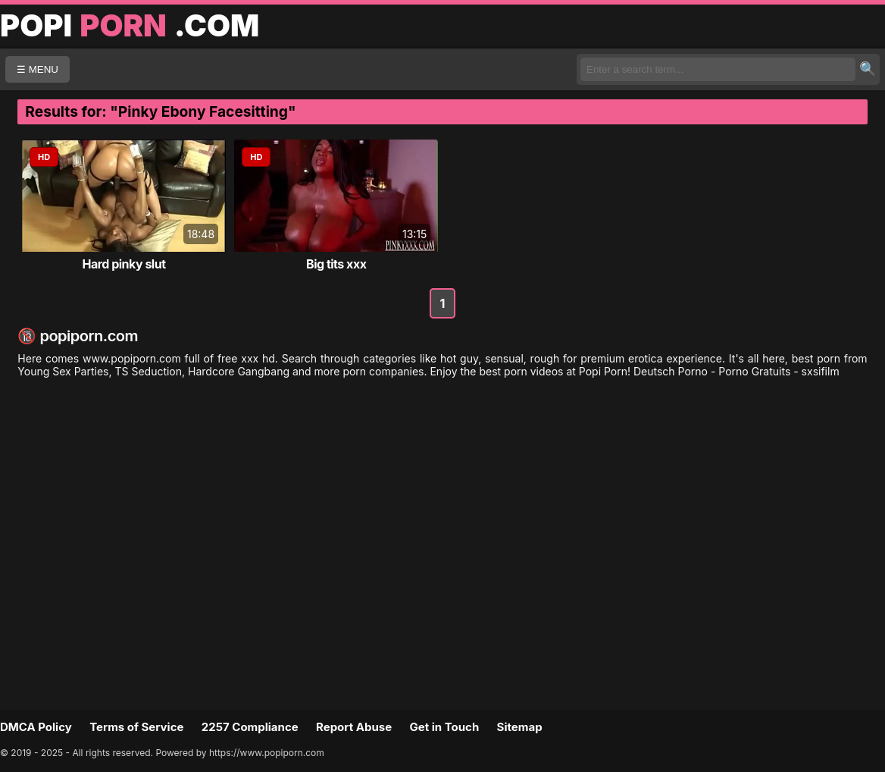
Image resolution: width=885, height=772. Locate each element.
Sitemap (520, 727)
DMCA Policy (36, 727)
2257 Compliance (250, 727)
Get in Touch (444, 727)
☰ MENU (37, 69)
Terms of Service (136, 727)
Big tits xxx (336, 263)
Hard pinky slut (123, 263)
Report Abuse (354, 727)
